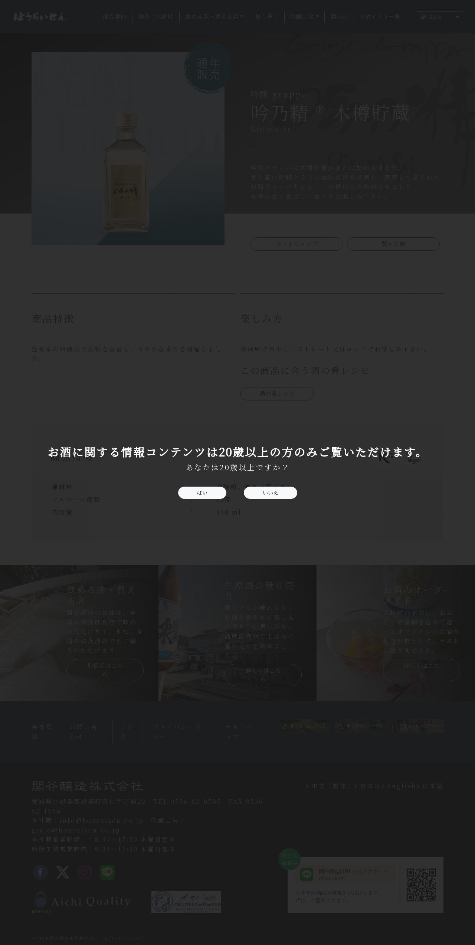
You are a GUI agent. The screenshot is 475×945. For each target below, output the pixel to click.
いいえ (270, 492)
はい (202, 492)
